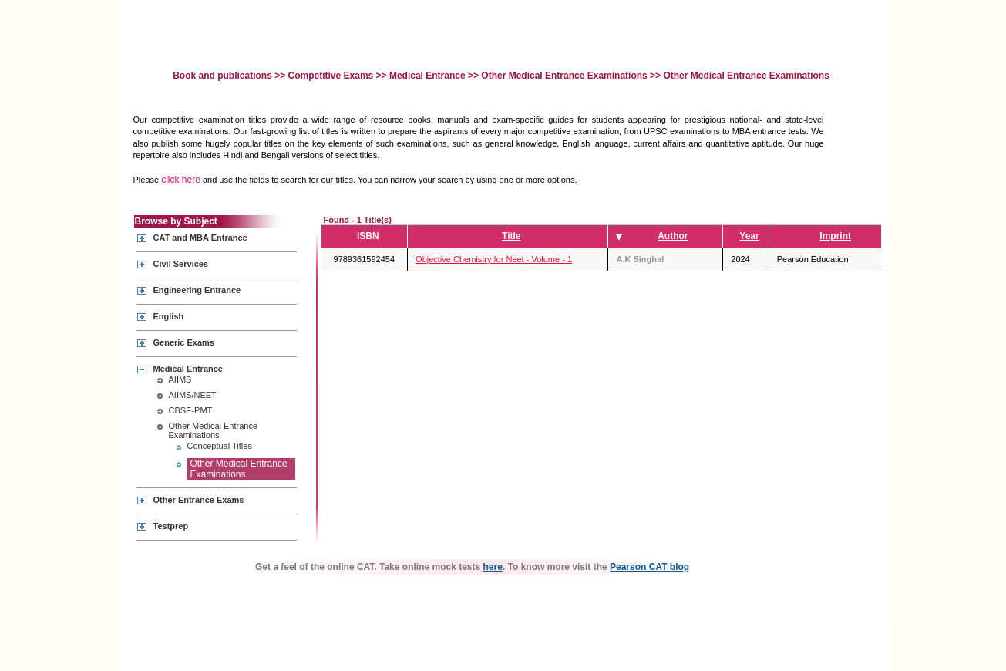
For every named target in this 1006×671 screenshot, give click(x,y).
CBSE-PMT (191, 410)
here (493, 566)
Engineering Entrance (197, 290)
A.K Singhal (640, 259)
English (168, 316)
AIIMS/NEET (193, 395)
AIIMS (180, 379)
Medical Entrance (427, 75)
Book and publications (223, 75)
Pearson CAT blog (649, 566)
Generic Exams (184, 342)
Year (749, 236)
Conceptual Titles (219, 445)
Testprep (171, 526)
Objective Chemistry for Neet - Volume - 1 (494, 259)
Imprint (835, 236)
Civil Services (181, 263)
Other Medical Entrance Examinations (564, 75)
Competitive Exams (331, 75)
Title (511, 236)
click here (180, 179)
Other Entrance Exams (198, 499)
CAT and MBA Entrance (200, 237)
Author (673, 236)
